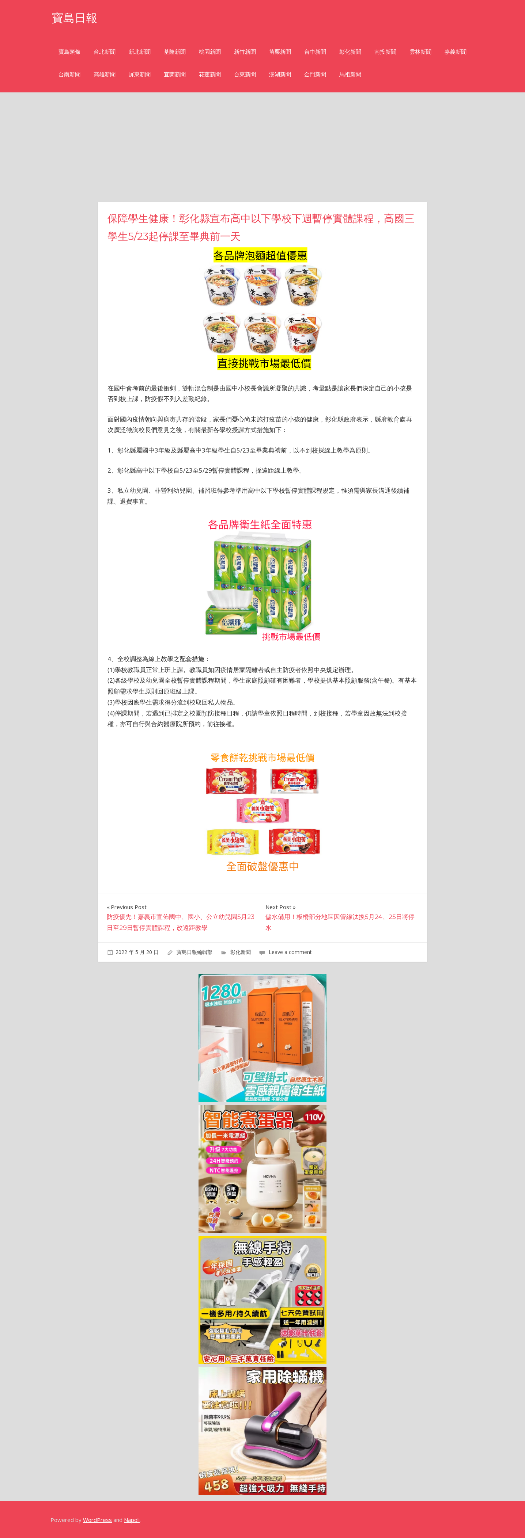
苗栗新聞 (280, 51)
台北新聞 (105, 51)
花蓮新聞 (210, 74)
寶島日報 (75, 18)
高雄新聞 (105, 74)
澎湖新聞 (280, 74)
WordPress (97, 1519)
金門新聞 (315, 74)
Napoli (132, 1519)
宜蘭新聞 (175, 74)
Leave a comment (290, 952)
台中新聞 (315, 51)
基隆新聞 (175, 51)
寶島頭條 (69, 51)
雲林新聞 (420, 51)
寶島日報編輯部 (194, 952)
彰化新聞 (350, 51)
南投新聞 (385, 51)
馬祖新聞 (350, 74)
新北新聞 (140, 51)
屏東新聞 (140, 74)
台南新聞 (69, 74)
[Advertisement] (262, 147)
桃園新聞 (210, 51)
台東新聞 (245, 74)
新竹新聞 (245, 51)
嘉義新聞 (456, 51)
